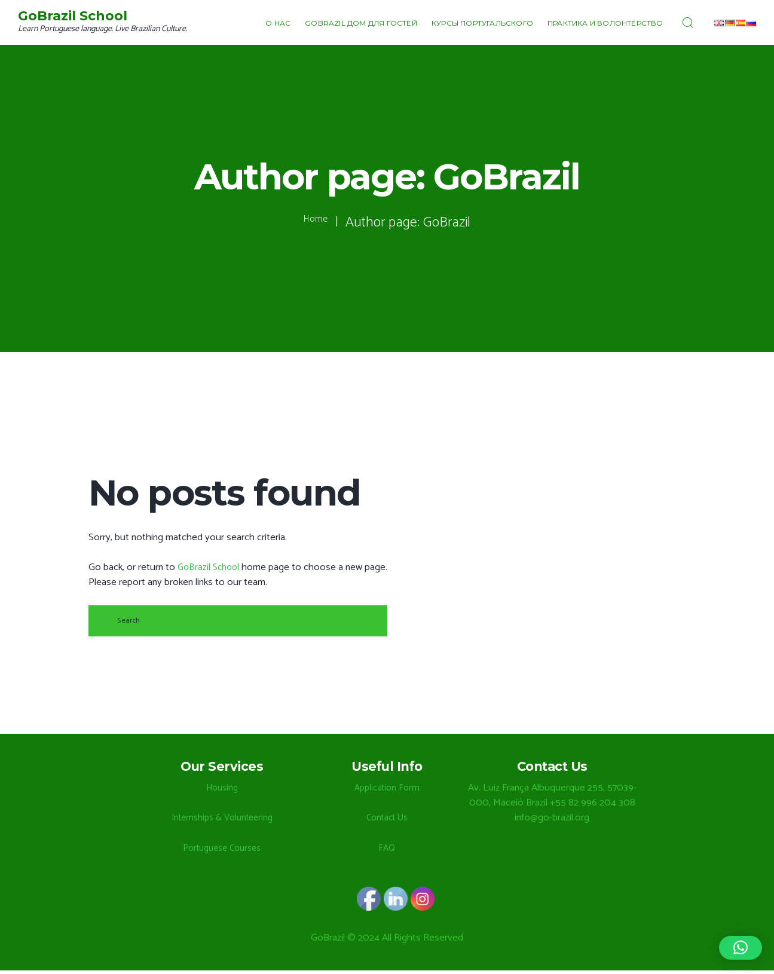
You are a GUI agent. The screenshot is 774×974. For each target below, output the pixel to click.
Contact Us (386, 821)
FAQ (387, 852)
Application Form (387, 791)
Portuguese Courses (221, 852)
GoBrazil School (210, 567)
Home (316, 223)
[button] (740, 948)
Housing (222, 791)
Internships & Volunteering (221, 821)
